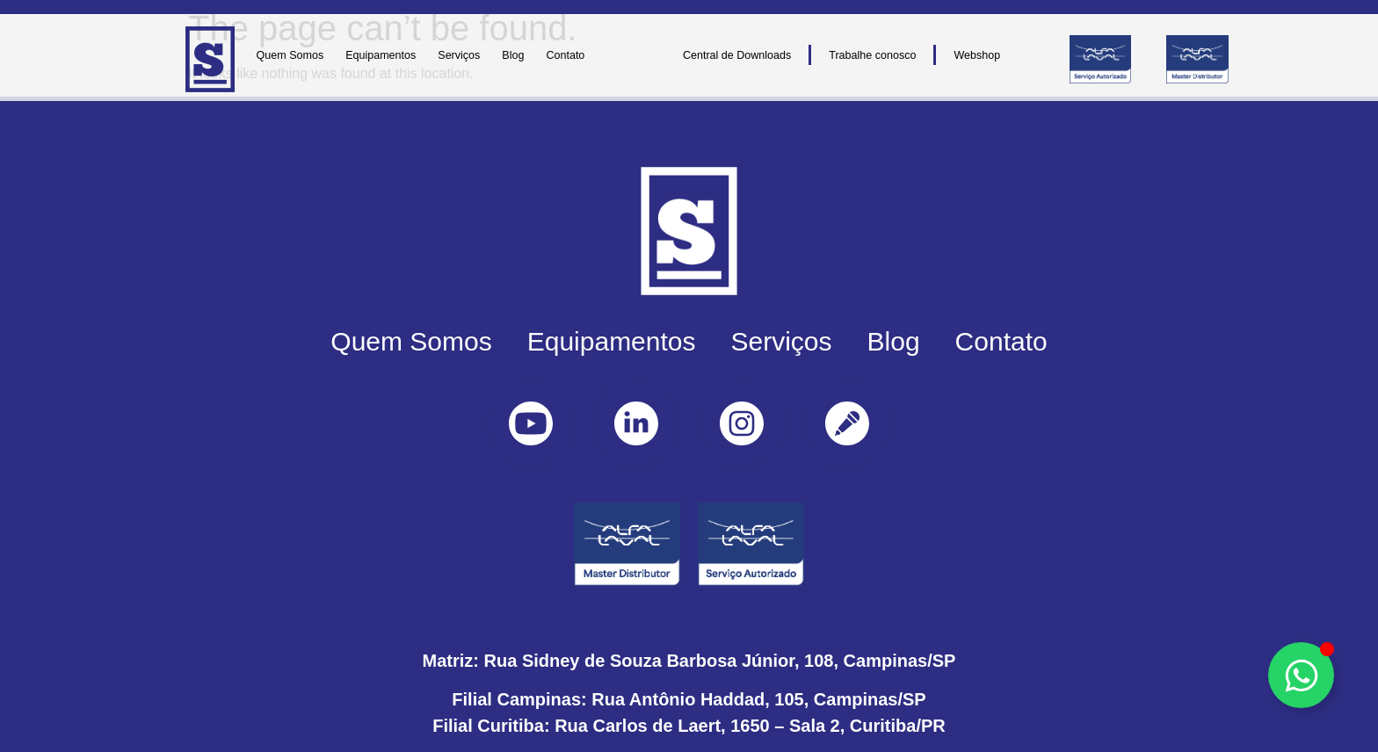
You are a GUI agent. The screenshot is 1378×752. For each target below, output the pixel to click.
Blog (513, 55)
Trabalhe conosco (872, 55)
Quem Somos (290, 55)
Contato (565, 55)
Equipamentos (380, 55)
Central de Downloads (737, 55)
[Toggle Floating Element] (1301, 675)
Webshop (977, 55)
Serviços (459, 55)
